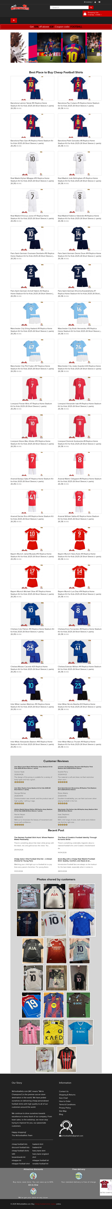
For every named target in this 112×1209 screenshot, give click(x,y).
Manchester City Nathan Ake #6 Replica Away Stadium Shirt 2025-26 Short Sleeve (78, 810)
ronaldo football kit (40, 1163)
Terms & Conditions (67, 1104)
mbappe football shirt (21, 1163)
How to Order (65, 1101)
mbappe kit (16, 1160)
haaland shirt (37, 1144)
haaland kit (37, 1147)
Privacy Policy (65, 1108)
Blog (61, 1114)
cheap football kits (19, 1144)
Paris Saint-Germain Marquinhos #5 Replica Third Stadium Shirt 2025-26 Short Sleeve (77, 789)
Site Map (62, 1111)
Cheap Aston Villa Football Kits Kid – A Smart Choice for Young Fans (33, 860)
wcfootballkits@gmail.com (72, 1136)
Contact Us (63, 1091)
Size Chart (63, 1098)
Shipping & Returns (67, 1095)
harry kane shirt (38, 1151)
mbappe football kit (40, 1160)
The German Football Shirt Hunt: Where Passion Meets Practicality (34, 838)
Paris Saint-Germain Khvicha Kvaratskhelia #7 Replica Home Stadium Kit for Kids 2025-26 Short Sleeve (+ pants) (79, 293)
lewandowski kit (18, 1157)
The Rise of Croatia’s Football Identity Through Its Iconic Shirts (77, 838)
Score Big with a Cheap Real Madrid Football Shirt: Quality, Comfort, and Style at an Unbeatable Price (76, 861)
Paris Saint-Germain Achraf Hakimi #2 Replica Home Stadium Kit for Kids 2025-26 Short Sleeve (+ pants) (32, 293)
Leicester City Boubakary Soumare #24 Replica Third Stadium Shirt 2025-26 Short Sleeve (75, 767)
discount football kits (20, 1147)
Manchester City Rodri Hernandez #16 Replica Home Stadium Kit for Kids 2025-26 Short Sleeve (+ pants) (79, 331)
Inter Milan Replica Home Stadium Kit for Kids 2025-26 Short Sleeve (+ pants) (32, 789)
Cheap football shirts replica (45, 1204)
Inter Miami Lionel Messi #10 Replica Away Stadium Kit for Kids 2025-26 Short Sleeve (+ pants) (33, 767)
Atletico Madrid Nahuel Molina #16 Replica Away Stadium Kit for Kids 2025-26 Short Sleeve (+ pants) (33, 810)
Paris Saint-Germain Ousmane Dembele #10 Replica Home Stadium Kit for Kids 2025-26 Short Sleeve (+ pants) (32, 256)
